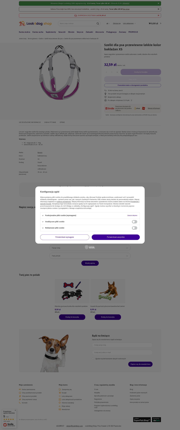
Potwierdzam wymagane (64, 237)
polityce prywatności (64, 202)
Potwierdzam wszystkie (116, 237)
